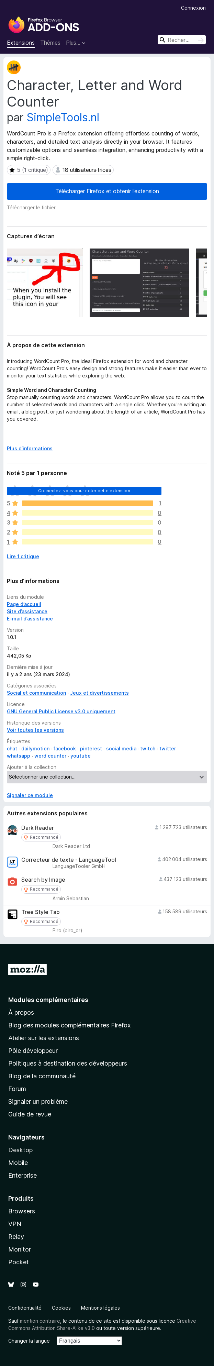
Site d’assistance (27, 611)
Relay (16, 1236)
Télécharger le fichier (31, 207)
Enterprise (22, 1175)
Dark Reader (37, 828)
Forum (17, 1088)
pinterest (91, 748)
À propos (21, 1012)
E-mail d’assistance (30, 618)
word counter (50, 756)
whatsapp (18, 756)
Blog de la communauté (42, 1076)
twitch (147, 748)
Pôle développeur (33, 1050)
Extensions (21, 42)
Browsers (21, 1211)
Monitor (19, 1249)
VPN (14, 1223)
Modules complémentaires (48, 999)
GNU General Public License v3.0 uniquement (61, 711)
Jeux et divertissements (99, 693)
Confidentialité (25, 1308)
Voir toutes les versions (35, 730)
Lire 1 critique (23, 556)
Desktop (20, 1150)
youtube (80, 756)
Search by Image (43, 880)
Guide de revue (29, 1114)
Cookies (61, 1308)
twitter (167, 748)
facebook (65, 748)
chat (12, 748)
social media (121, 748)
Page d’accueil (24, 604)
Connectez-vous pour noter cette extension (84, 490)
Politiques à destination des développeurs (67, 1063)
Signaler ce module (30, 795)
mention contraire (40, 1321)
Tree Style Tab (40, 912)
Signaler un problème (38, 1101)
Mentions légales (100, 1308)
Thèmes (50, 42)
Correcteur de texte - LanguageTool (68, 860)
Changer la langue (29, 1341)
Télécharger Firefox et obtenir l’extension (107, 191)
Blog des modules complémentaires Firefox (69, 1025)
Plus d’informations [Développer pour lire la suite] (30, 448)
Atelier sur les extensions (43, 1038)
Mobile (18, 1162)
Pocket (18, 1262)
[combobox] (182, 39)
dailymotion (35, 748)
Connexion (193, 8)
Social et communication (36, 693)
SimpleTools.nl (63, 117)
